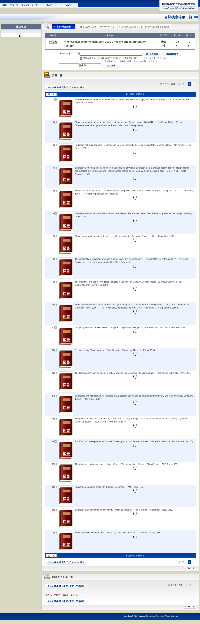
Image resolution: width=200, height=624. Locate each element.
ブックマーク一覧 (29, 4)
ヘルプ (68, 4)
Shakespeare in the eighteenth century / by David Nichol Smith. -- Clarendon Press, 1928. (118, 532)
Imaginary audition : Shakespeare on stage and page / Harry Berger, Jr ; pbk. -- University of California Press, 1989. (130, 327)
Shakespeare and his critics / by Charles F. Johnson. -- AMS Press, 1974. (110, 487)
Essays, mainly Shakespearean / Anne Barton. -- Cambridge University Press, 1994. (115, 350)
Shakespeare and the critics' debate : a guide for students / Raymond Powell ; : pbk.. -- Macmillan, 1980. (125, 236)
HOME (49, 4)
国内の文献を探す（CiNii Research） (97, 26)
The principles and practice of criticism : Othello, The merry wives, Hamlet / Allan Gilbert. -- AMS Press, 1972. (127, 464)
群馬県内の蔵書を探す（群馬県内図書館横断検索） (146, 26)
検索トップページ (10, 4)
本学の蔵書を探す (64, 26)
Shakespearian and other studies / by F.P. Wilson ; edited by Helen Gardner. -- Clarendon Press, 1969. (124, 510)
